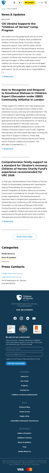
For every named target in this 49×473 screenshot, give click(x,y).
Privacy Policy (24, 407)
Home (3, 8)
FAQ (24, 447)
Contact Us (24, 390)
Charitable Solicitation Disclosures (24, 421)
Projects (24, 386)
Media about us (8, 254)
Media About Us (24, 451)
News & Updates (9, 257)
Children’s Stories (24, 438)
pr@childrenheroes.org (11, 277)
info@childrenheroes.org (12, 274)
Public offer (24, 416)
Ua (39, 3)
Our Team (24, 381)
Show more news (24, 237)
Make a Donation (24, 433)
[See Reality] (19, 3)
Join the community (16, 363)
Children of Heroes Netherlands (24, 395)
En (42, 3)
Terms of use (24, 412)
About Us (24, 376)
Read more (8, 76)
